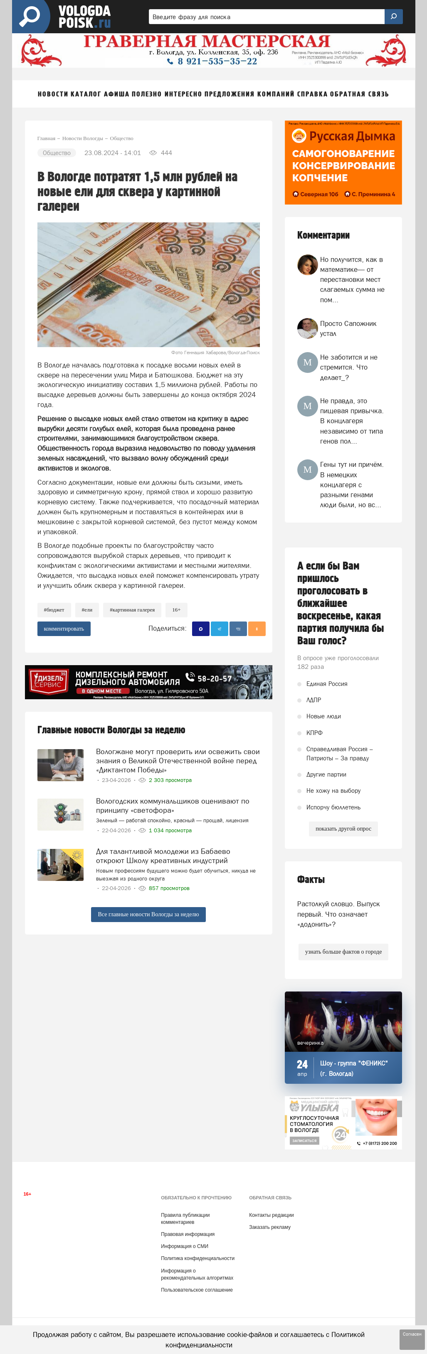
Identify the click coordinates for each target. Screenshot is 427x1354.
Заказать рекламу (270, 1227)
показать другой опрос (343, 829)
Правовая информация (188, 1234)
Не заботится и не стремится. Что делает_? (349, 367)
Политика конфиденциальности (197, 1258)
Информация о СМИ (184, 1246)
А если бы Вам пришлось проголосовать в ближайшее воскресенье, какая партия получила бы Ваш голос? (340, 603)
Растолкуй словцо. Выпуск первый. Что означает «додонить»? (338, 914)
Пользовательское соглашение (197, 1290)
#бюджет (54, 610)
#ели (87, 610)
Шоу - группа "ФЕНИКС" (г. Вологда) (354, 1068)
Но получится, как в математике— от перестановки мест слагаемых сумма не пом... (352, 279)
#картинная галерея (132, 610)
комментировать (64, 629)
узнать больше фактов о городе (343, 952)
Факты (311, 880)
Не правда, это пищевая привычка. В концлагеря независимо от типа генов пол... (352, 421)
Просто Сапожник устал (348, 328)
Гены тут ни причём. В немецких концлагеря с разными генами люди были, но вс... (352, 484)
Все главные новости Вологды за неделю (148, 914)
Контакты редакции (271, 1215)
